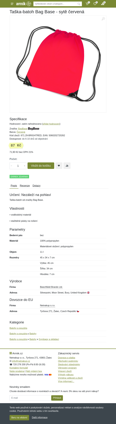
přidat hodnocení (51, 124)
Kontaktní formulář (19, 368)
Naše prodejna (17, 371)
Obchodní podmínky (68, 361)
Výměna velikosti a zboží (70, 378)
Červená (21, 132)
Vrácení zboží (65, 371)
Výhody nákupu (65, 374)
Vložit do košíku (41, 165)
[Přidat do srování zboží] (66, 165)
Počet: (13, 159)
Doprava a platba (66, 358)
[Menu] (12, 3)
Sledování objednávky (69, 364)
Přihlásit (57, 398)
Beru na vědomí (19, 417)
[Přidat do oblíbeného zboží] (58, 165)
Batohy (32, 333)
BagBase (22, 128)
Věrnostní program (67, 368)
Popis (14, 185)
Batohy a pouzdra (18, 328)
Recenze (25, 185)
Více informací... (66, 381)
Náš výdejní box (34, 371)
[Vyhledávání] (54, 4)
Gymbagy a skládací (49, 339)
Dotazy (36, 185)
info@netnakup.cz (21, 361)
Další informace (39, 417)
